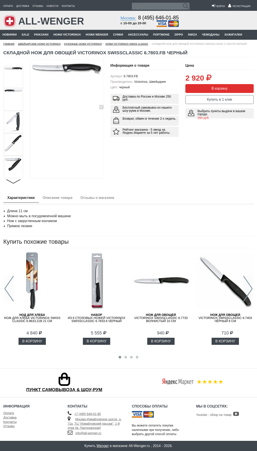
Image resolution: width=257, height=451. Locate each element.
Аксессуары (138, 34)
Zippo (178, 34)
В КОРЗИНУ (32, 341)
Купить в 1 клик (219, 99)
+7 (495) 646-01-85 (87, 414)
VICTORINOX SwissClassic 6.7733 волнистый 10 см (161, 318)
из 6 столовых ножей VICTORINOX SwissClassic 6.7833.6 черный (96, 318)
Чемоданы (210, 34)
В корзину (219, 88)
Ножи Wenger (97, 34)
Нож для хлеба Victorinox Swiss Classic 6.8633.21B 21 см (32, 318)
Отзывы (37, 6)
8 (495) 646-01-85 (158, 18)
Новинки (9, 34)
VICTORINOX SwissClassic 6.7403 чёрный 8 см (225, 318)
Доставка (22, 6)
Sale (25, 34)
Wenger (103, 446)
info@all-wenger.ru (88, 433)
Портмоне (161, 34)
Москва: (128, 18)
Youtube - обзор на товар (217, 415)
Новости (52, 6)
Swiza (192, 34)
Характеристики (22, 198)
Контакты (68, 6)
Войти (218, 6)
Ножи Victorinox (67, 34)
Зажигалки (233, 34)
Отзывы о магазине (101, 198)
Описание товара (60, 198)
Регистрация (239, 6)
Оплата (8, 6)
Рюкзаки (41, 34)
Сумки (118, 34)
